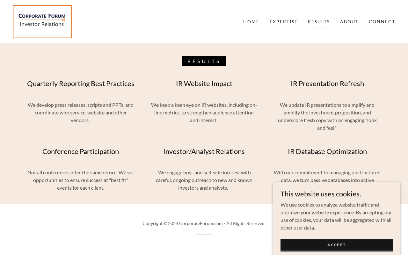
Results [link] (319, 21)
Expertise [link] (284, 21)
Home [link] (251, 21)
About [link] (349, 21)
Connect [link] (382, 21)
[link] (42, 21)
